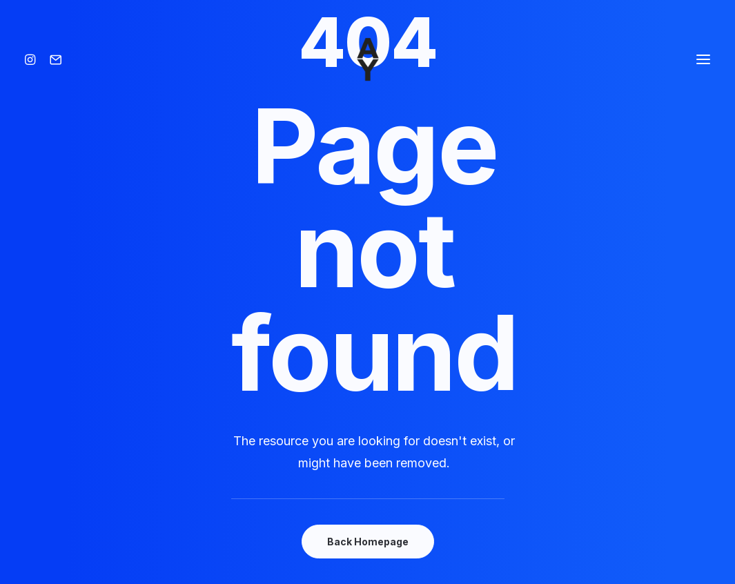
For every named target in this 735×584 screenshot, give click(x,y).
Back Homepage (368, 541)
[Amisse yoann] (367, 59)
